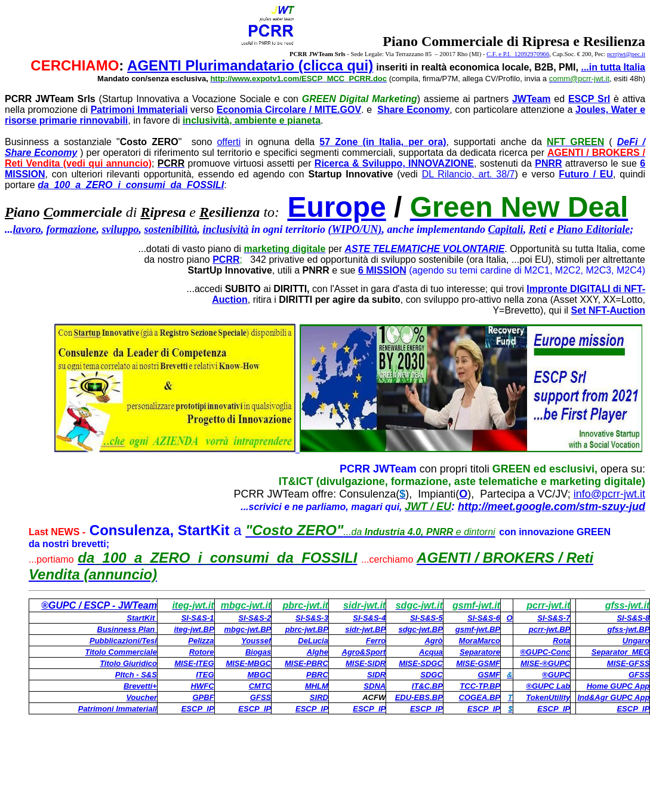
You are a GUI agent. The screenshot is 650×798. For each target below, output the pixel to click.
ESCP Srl (589, 99)
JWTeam (531, 99)
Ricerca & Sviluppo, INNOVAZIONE (394, 163)
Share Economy (413, 110)
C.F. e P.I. (500, 54)
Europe (336, 207)
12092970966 (532, 54)
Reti (538, 229)
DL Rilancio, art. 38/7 (468, 174)
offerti (229, 142)
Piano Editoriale (593, 229)
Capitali (505, 229)
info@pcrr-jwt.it (609, 494)
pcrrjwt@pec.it (626, 54)
